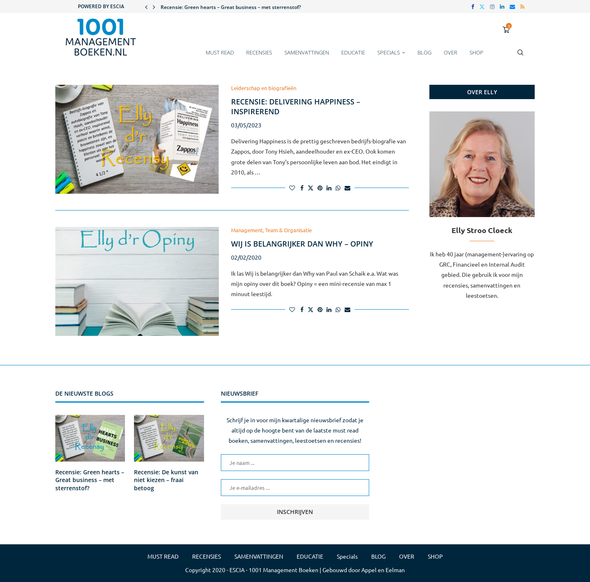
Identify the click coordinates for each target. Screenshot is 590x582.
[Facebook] (472, 6)
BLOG (424, 52)
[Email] (512, 6)
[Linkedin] (502, 6)
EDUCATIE (353, 52)
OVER (450, 52)
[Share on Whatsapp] (338, 187)
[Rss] (522, 6)
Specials (388, 52)
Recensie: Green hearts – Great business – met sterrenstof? (231, 7)
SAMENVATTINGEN (306, 52)
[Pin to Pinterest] (320, 187)
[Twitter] (482, 6)
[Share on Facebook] (302, 187)
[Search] (520, 56)
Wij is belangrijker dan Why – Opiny (302, 244)
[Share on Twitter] (310, 187)
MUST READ (220, 52)
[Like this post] (292, 187)
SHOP (476, 52)
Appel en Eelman (383, 569)
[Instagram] (492, 6)
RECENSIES (259, 52)
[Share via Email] (347, 187)
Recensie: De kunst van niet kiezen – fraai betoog (166, 480)
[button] (146, 6)
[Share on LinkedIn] (329, 187)
